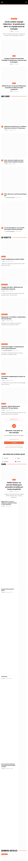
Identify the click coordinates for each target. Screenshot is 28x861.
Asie (14, 55)
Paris (14, 83)
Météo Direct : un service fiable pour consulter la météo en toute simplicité (14, 87)
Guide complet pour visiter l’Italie (12, 259)
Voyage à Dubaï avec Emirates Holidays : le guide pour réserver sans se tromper (13, 60)
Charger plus (14, 419)
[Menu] (2, 2)
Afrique (3, 403)
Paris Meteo (4, 676)
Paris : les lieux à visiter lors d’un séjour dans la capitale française (8, 765)
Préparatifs (4, 284)
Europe (3, 256)
